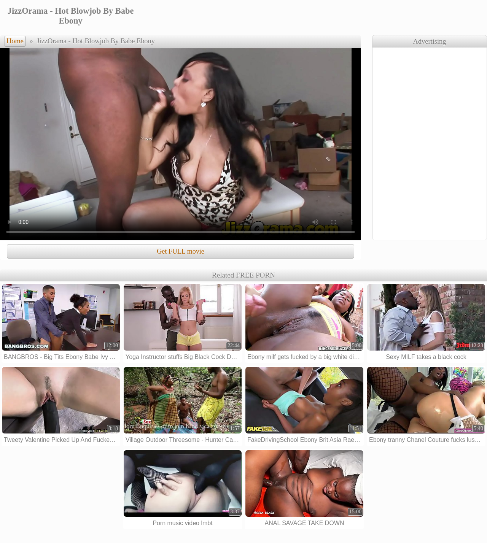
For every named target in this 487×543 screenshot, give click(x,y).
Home (15, 41)
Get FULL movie (180, 251)
